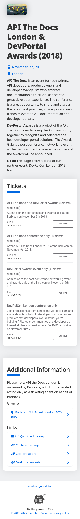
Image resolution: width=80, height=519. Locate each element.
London (17, 74)
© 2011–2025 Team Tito (25, 513)
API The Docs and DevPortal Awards (39, 205)
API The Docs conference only (35, 238)
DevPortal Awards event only (34, 271)
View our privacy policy (55, 513)
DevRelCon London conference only (32, 306)
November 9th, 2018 (27, 67)
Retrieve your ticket (40, 486)
